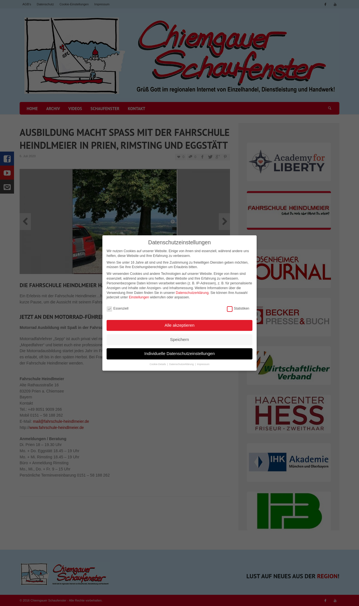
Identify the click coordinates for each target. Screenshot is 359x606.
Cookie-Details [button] (158, 362)
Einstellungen (139, 295)
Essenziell (117, 306)
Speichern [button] (179, 337)
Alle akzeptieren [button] (180, 323)
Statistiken (238, 306)
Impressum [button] (203, 362)
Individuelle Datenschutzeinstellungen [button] (179, 351)
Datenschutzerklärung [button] (181, 362)
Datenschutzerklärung (192, 290)
